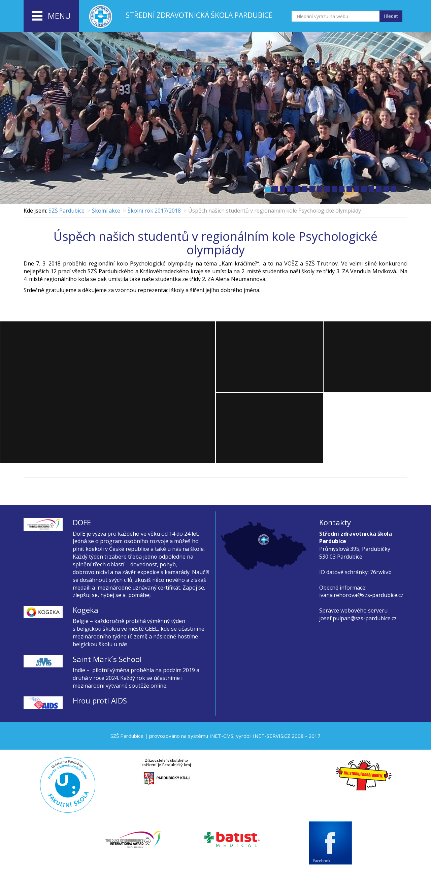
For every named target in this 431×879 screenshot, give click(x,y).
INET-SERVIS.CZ (271, 735)
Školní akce (106, 210)
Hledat (391, 16)
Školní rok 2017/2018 (154, 210)
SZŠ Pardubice (66, 210)
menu (51, 16)
